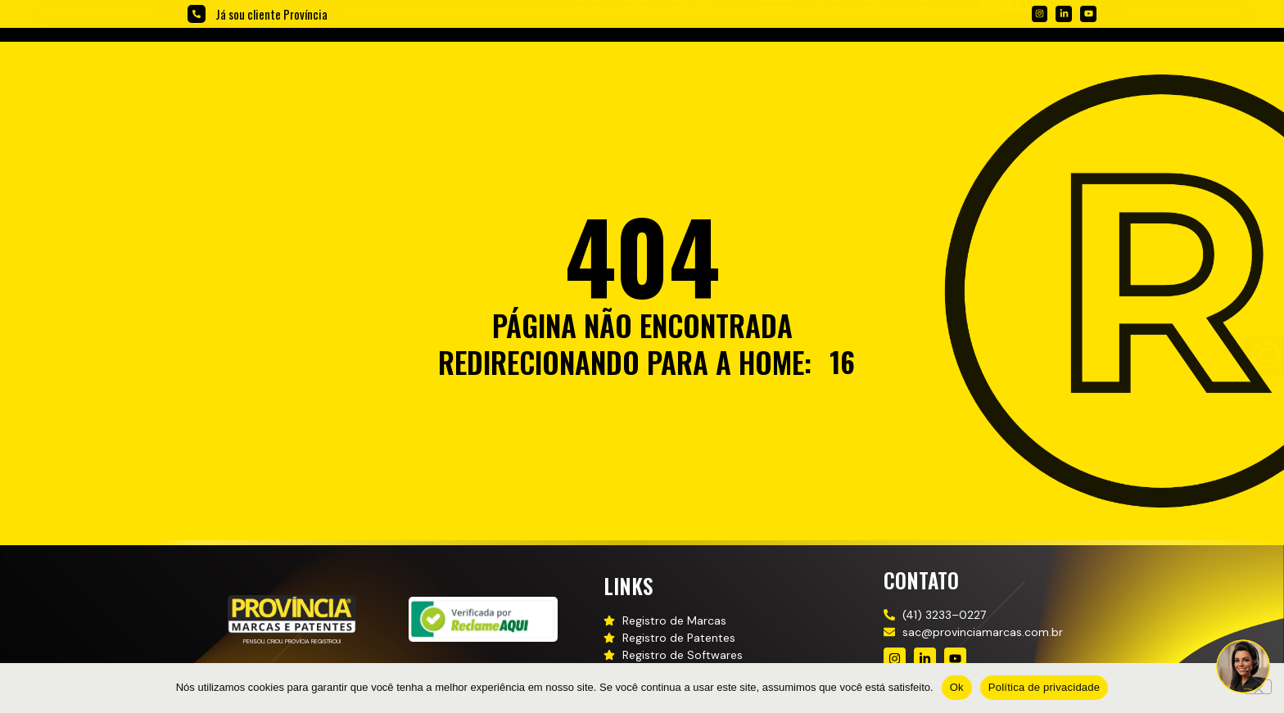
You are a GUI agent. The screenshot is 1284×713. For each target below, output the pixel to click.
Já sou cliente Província (271, 14)
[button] (705, 57)
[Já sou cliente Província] (197, 14)
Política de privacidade (1044, 687)
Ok (957, 687)
